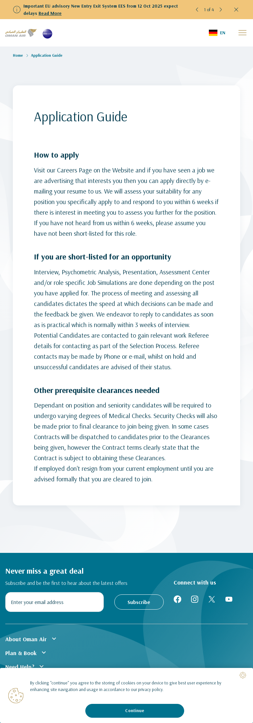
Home (18, 55)
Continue (134, 710)
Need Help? (25, 666)
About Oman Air (31, 639)
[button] (197, 10)
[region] (126, 695)
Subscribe (138, 602)
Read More (50, 13)
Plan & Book (26, 652)
